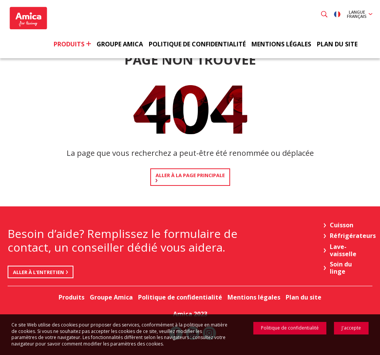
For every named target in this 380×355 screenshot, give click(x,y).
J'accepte (351, 328)
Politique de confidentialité (290, 328)
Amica (29, 19)
